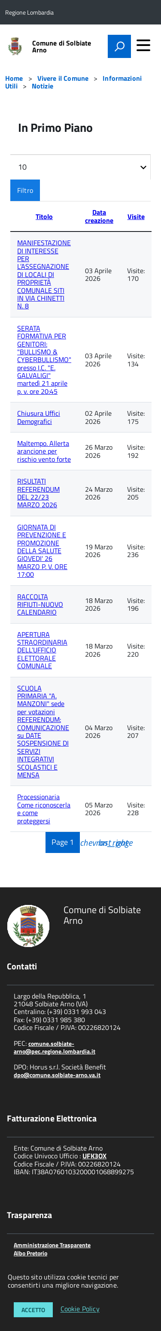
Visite (136, 216)
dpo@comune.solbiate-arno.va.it (57, 1074)
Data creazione (99, 216)
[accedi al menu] (143, 45)
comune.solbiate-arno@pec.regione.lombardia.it (54, 1047)
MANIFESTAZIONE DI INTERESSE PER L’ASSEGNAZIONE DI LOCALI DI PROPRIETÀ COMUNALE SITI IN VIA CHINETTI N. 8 (44, 274)
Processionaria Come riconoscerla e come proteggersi (43, 808)
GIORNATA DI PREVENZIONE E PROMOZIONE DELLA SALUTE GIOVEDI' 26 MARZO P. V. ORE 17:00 (42, 550)
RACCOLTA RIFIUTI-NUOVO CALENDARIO (40, 604)
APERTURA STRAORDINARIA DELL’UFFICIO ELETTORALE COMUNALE (42, 650)
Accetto (33, 1309)
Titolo (44, 216)
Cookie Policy (80, 1309)
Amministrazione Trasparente (52, 1244)
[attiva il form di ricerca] (119, 46)
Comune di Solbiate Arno (61, 46)
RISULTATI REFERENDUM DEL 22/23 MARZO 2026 (38, 493)
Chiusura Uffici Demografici (38, 417)
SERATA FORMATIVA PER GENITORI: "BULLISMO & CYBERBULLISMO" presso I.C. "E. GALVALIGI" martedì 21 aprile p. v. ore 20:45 (44, 359)
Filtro (25, 190)
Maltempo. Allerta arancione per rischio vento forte (44, 451)
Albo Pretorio (30, 1253)
